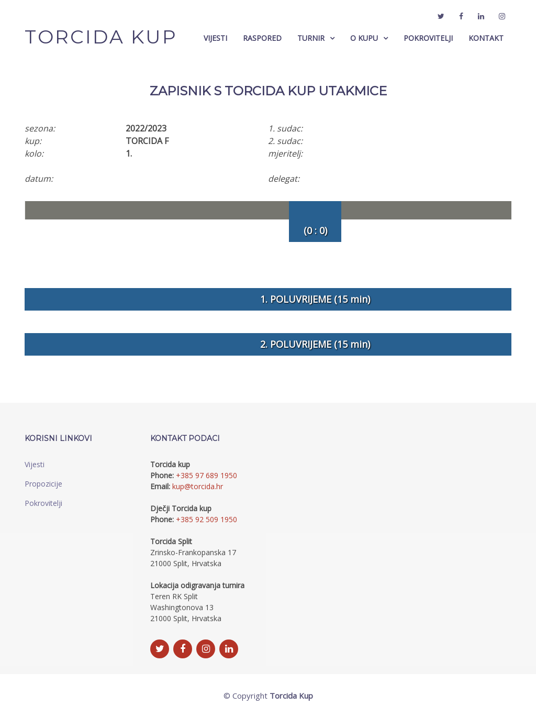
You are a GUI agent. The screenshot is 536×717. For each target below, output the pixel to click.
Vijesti (215, 38)
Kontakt (486, 38)
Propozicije (43, 484)
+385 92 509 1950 (206, 519)
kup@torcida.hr (197, 486)
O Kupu (364, 38)
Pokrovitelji (428, 38)
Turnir (311, 38)
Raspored (262, 38)
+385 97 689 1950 (206, 475)
